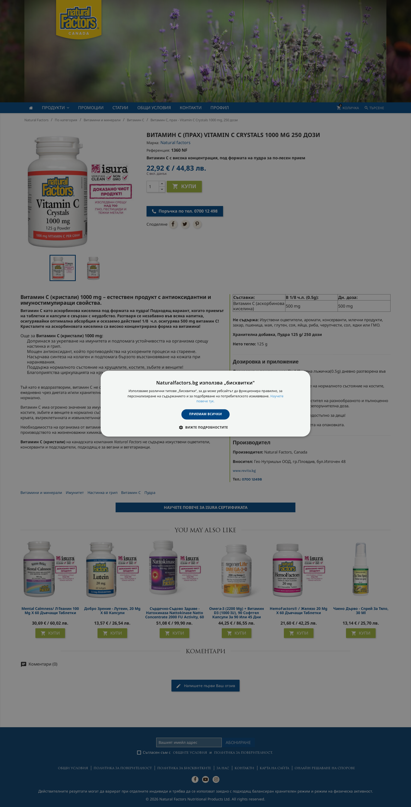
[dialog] (205, 403)
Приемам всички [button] (205, 414)
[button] (205, 427)
